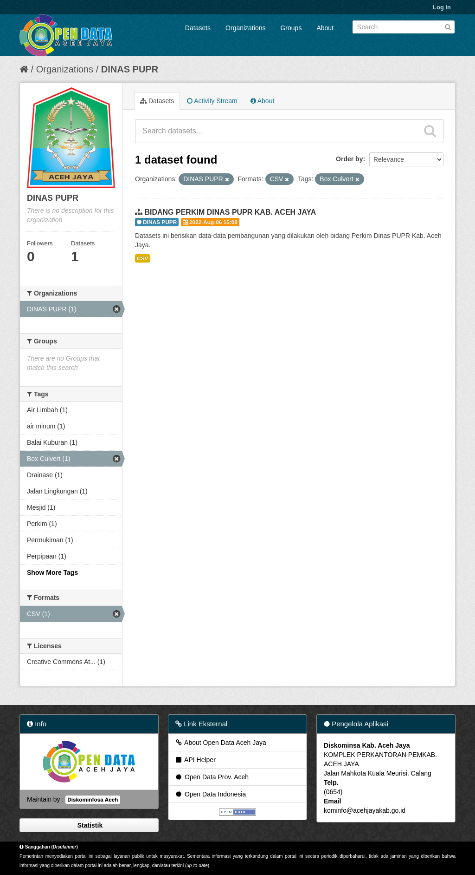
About (325, 28)
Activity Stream (212, 101)
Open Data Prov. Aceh (211, 777)
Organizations (245, 28)
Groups (291, 28)
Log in (442, 7)
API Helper (195, 759)
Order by (349, 159)
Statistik (89, 825)
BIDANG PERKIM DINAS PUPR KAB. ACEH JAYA (230, 212)
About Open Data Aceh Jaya (220, 742)
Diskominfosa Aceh (92, 799)
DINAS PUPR (129, 69)
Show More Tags (52, 572)
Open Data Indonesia (210, 794)
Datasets (198, 28)
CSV (142, 258)
